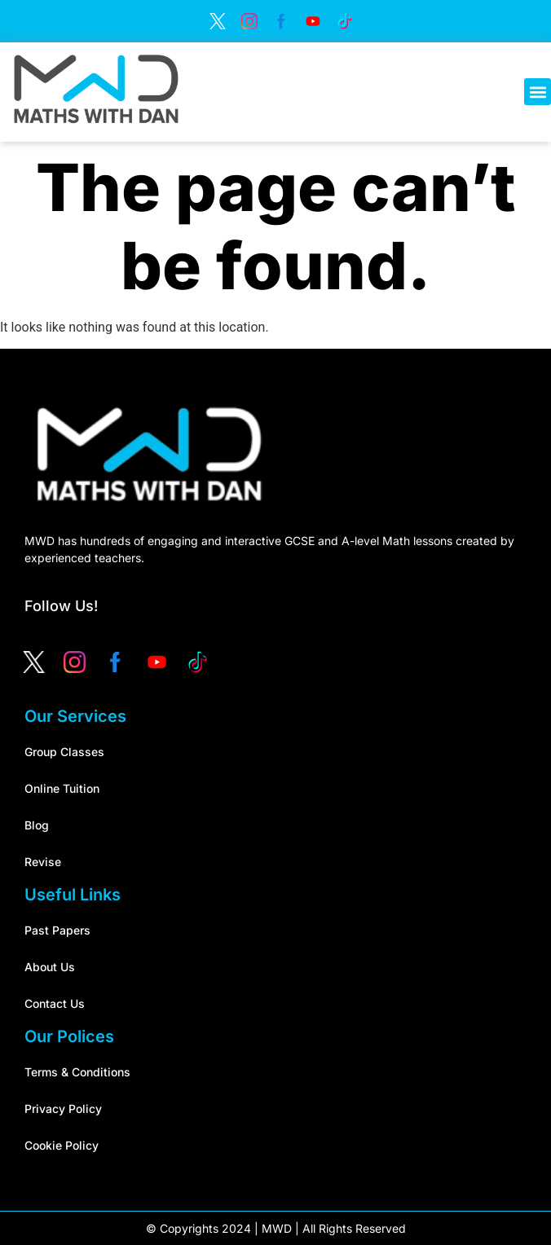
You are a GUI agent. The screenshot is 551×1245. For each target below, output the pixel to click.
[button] (537, 91)
